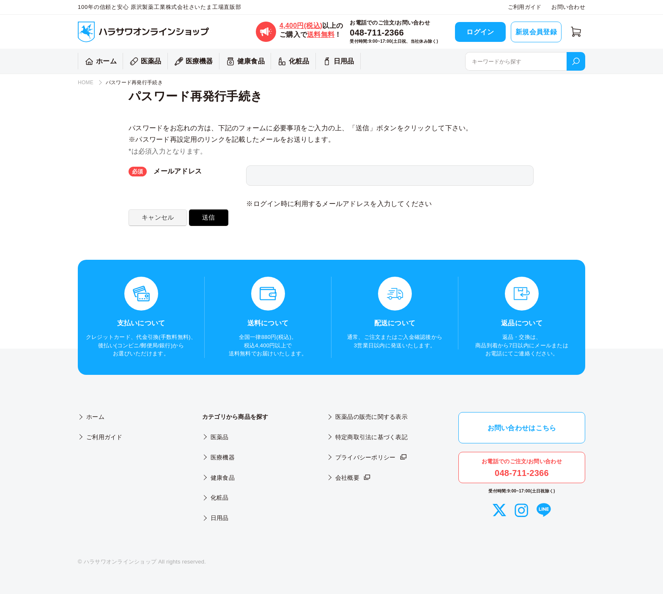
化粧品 (292, 61)
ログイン (480, 32)
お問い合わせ (568, 7)
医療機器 (192, 61)
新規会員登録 (536, 32)
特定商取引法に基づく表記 (371, 437)
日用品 (337, 61)
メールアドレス (165, 171)
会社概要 (353, 477)
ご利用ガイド (525, 7)
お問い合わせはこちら (522, 428)
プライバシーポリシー (371, 457)
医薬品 (144, 61)
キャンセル (158, 217)
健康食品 (244, 61)
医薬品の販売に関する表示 (371, 416)
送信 (208, 217)
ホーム (99, 61)
